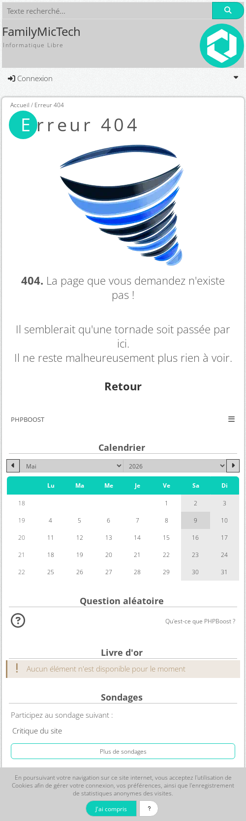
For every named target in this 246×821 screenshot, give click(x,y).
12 (79, 537)
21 (137, 554)
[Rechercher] (228, 10)
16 (195, 537)
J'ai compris (111, 809)
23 (195, 554)
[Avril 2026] (13, 465)
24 (224, 554)
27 (108, 572)
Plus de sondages (123, 751)
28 (137, 572)
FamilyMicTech (41, 31)
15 (166, 537)
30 (195, 572)
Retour (123, 386)
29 (166, 572)
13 (108, 537)
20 (108, 554)
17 (224, 537)
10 (224, 520)
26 (79, 572)
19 (79, 554)
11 (50, 537)
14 (137, 537)
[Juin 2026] (233, 465)
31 (224, 572)
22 (166, 554)
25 (50, 572)
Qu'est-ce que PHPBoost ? (200, 621)
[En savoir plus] (148, 808)
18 (50, 554)
